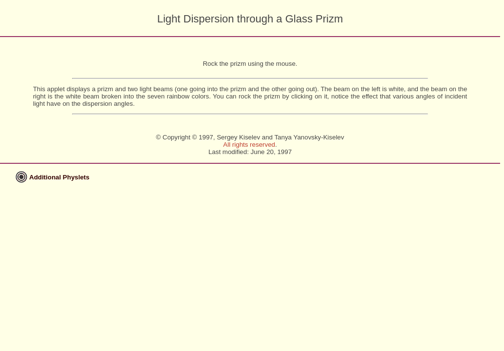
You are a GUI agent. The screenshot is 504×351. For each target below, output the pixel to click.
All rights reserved (249, 144)
